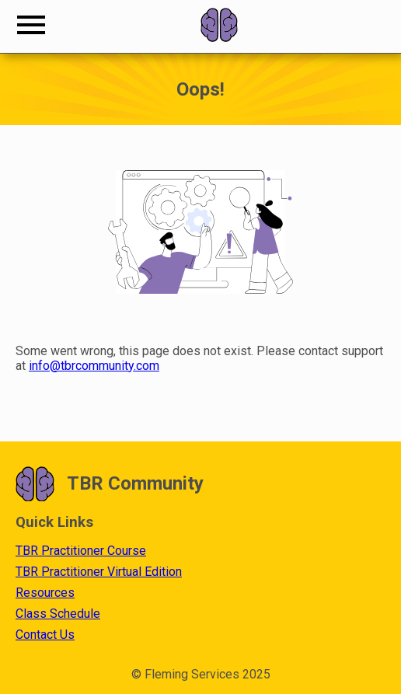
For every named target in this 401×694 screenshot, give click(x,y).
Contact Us (45, 634)
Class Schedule (58, 613)
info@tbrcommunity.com (94, 365)
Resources (45, 592)
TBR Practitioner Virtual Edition (99, 571)
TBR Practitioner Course (81, 550)
